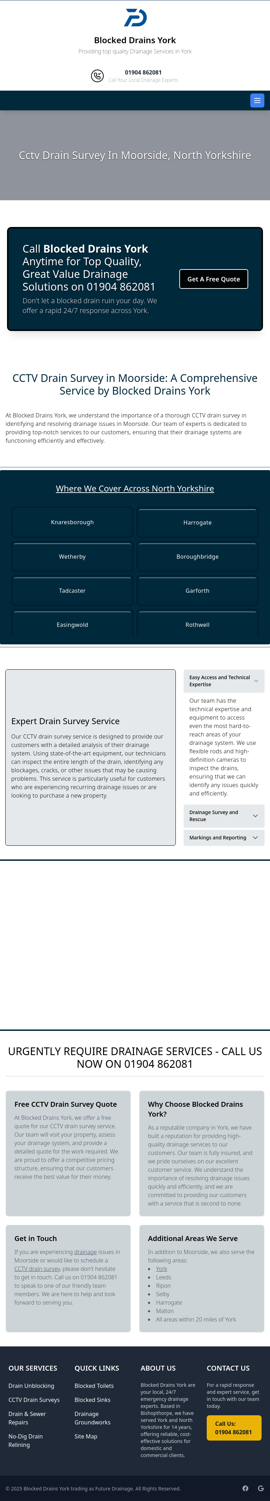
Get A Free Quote (213, 279)
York (161, 1269)
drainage (85, 1252)
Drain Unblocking (31, 1386)
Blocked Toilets (94, 1386)
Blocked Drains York (135, 40)
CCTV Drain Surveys (34, 1400)
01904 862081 (159, 1064)
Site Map (86, 1436)
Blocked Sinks (92, 1400)
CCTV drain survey (37, 1269)
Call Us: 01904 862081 (233, 1428)
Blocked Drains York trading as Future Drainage (78, 1488)
